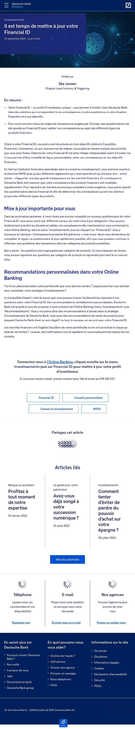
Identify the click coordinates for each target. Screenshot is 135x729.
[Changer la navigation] (6, 5)
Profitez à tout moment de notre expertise (21, 500)
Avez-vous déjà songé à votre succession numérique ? (66, 507)
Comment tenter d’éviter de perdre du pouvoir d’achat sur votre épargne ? (109, 511)
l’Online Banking (60, 361)
